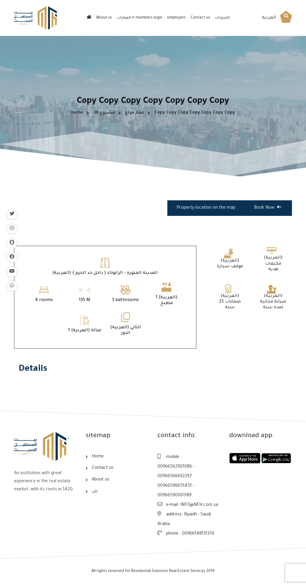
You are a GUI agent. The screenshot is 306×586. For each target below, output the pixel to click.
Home (98, 456)
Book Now (267, 207)
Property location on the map (206, 208)
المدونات (222, 18)
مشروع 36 (104, 113)
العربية (269, 18)
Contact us (200, 18)
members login (149, 18)
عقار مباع (134, 113)
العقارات (124, 18)
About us (104, 18)
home (77, 113)
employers (176, 18)
